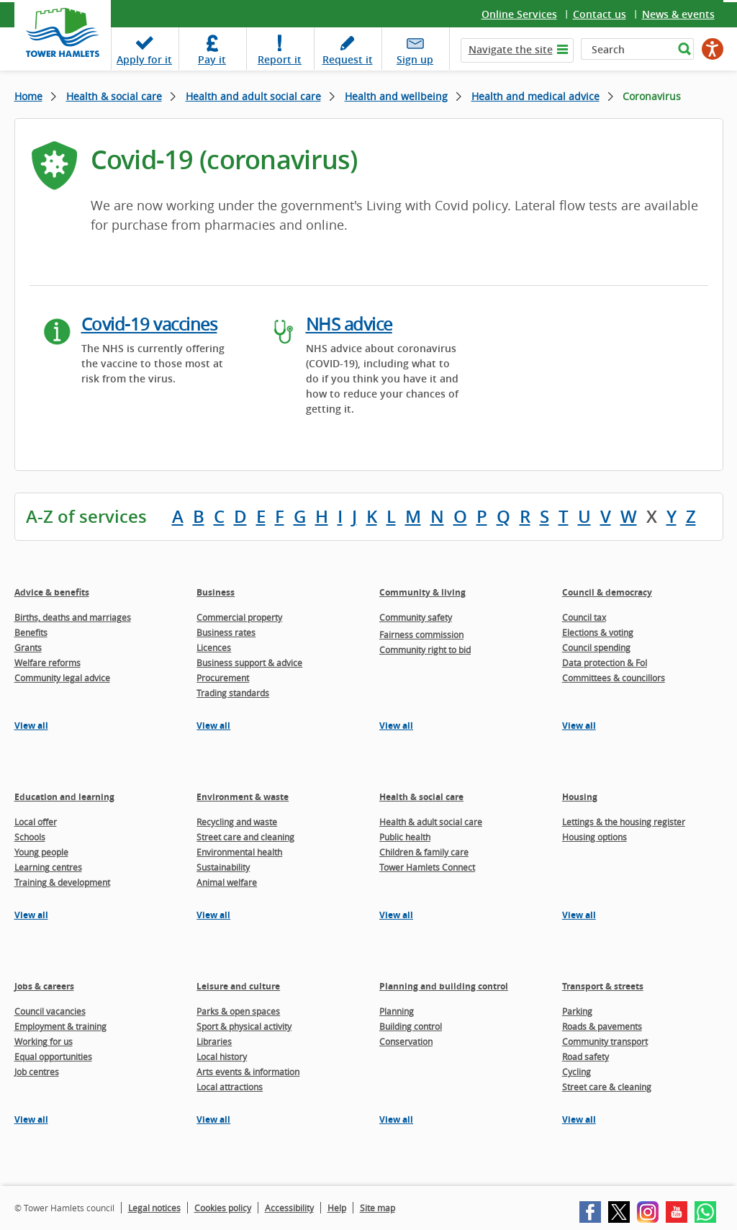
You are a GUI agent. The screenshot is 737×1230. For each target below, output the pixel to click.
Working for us (43, 1041)
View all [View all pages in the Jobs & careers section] (31, 1119)
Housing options (594, 837)
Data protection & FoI (604, 662)
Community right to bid (425, 649)
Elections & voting (597, 632)
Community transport (605, 1041)
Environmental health (239, 852)
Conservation (406, 1041)
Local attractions (229, 1086)
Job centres (36, 1071)
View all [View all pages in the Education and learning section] (31, 915)
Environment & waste (242, 797)
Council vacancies (50, 1011)
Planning (396, 1011)
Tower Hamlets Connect (427, 867)
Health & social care (114, 96)
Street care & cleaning (606, 1086)
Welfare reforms (47, 662)
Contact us (599, 14)
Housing (579, 797)
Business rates (226, 632)
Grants (28, 647)
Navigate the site (511, 49)
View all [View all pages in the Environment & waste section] (213, 915)
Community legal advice (62, 677)
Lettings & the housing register (623, 821)
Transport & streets (602, 986)
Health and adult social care (253, 96)
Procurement (222, 677)
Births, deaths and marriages (72, 617)
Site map (377, 1207)
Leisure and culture (238, 986)
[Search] (627, 49)
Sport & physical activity (243, 1026)
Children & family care (424, 852)
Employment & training (60, 1026)
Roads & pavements (602, 1026)
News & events (678, 14)
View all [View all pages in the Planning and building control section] (396, 1119)
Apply (144, 59)
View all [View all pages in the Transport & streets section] (579, 1119)
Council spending (596, 647)
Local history (221, 1056)
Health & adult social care (430, 821)
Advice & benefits (51, 592)
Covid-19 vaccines (149, 324)
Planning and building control (443, 986)
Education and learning (64, 797)
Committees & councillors (613, 677)
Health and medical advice (535, 96)
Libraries (214, 1041)
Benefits (31, 632)
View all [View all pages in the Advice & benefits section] (31, 725)
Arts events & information (247, 1071)
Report (280, 59)
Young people (41, 852)
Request (347, 59)
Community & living (422, 592)
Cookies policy (222, 1207)
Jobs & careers (44, 986)
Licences (213, 647)
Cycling (576, 1071)
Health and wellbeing (396, 96)
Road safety (585, 1056)
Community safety (415, 617)
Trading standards (232, 693)
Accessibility (289, 1207)
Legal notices (154, 1207)
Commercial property (239, 617)
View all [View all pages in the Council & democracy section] (579, 725)
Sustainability (223, 867)
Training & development (62, 882)
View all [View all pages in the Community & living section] (396, 725)
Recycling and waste (236, 821)
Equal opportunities (53, 1056)
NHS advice (349, 324)
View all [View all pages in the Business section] (213, 725)
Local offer (35, 821)
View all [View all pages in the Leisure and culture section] (213, 1119)
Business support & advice (249, 662)
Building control (410, 1026)
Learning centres (48, 867)
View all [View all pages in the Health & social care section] (396, 915)
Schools (29, 837)
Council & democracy (607, 592)
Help (336, 1207)
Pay (212, 59)
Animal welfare (226, 882)
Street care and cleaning (245, 837)
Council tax (584, 617)
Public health (404, 837)
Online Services (519, 14)
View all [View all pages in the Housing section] (579, 915)
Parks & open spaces (238, 1011)
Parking (577, 1011)
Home (28, 96)
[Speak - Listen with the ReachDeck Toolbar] (712, 49)
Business (215, 592)
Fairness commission (421, 634)
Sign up (415, 59)
